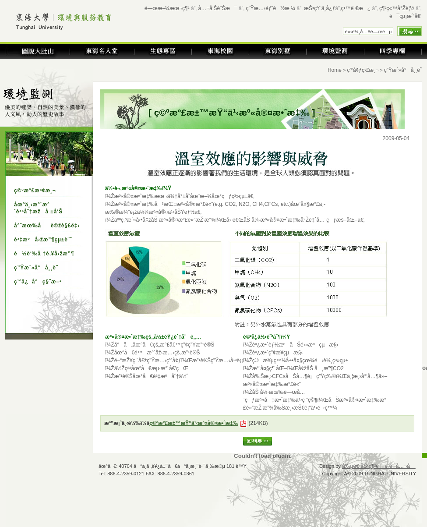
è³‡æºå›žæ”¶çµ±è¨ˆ (43, 240)
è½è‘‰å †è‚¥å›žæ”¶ (44, 254)
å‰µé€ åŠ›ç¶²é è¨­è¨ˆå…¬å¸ (379, 466)
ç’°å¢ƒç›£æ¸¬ (362, 70)
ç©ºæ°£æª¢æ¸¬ (35, 190)
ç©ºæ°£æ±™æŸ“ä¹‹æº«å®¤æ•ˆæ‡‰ (193, 423)
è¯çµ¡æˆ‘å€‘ (405, 16)
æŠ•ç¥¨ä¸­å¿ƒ (319, 8)
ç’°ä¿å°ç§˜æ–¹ (38, 282)
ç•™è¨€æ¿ (356, 8)
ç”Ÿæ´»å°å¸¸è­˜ (36, 268)
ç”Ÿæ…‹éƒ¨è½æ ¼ (271, 8)
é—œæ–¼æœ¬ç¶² (167, 8)
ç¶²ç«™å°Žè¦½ (396, 8)
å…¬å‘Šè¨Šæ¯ (217, 8)
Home (335, 70)
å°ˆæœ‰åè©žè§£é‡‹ (47, 226)
